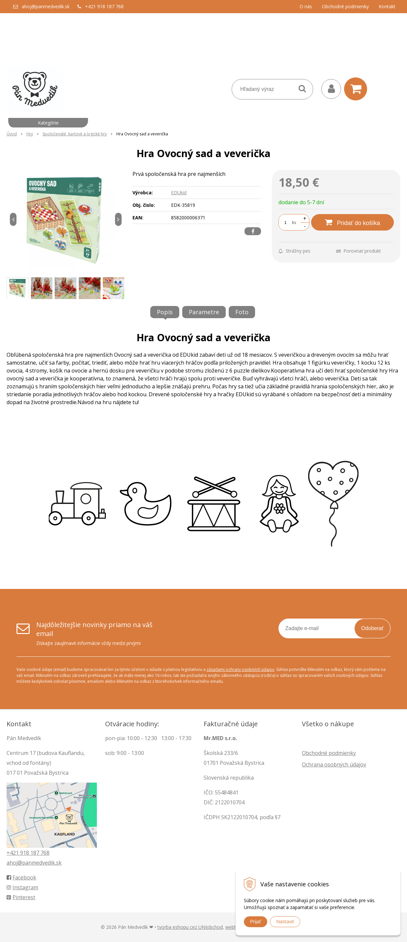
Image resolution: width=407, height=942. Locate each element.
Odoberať (372, 628)
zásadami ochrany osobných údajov (240, 669)
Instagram (22, 887)
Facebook (21, 877)
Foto (241, 312)
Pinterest (21, 897)
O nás (306, 6)
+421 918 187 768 (104, 6)
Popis (165, 312)
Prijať (255, 921)
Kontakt (387, 6)
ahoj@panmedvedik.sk (46, 6)
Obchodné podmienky (345, 6)
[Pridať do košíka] (352, 222)
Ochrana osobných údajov (334, 764)
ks (294, 222)
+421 (13, 852)
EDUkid (179, 192)
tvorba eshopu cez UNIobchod (190, 927)
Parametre (204, 312)
